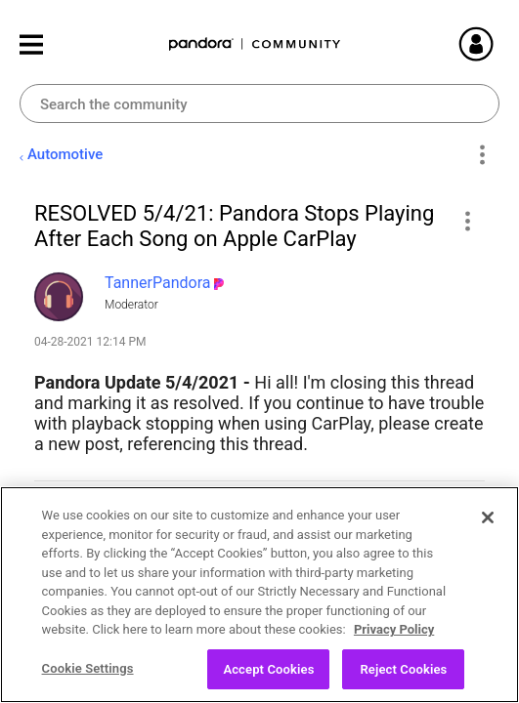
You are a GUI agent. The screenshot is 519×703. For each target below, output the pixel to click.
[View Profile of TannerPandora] (157, 282)
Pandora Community (255, 44)
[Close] (487, 530)
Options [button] (481, 155)
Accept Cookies (268, 681)
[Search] (259, 103)
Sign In (499, 43)
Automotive (65, 154)
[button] (467, 220)
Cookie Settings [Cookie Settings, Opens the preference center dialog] (88, 680)
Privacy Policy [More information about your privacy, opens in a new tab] (394, 642)
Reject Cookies (403, 681)
